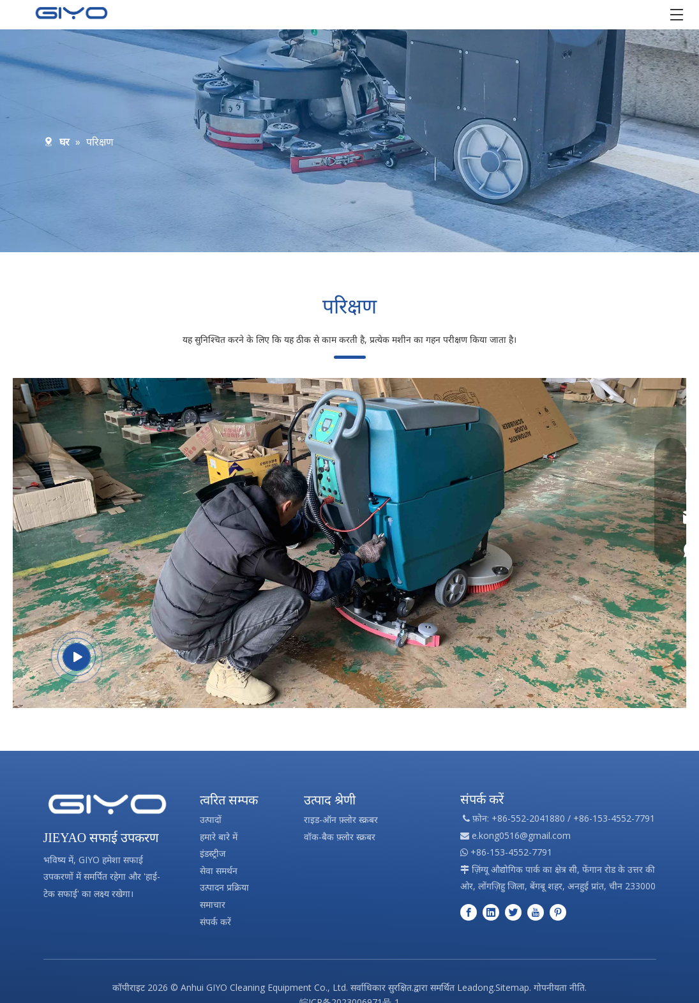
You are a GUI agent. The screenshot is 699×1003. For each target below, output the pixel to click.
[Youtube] (535, 912)
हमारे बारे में (218, 837)
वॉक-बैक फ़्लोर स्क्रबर (339, 837)
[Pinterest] (558, 912)
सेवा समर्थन (218, 870)
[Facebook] (468, 912)
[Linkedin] (491, 912)
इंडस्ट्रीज (212, 853)
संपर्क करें (215, 922)
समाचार (212, 904)
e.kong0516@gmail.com (521, 835)
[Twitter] (513, 912)
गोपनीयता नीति (559, 987)
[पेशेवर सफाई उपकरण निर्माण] (107, 804)
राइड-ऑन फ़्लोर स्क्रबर (341, 819)
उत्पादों (211, 819)
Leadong (475, 987)
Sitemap (512, 987)
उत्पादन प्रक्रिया (224, 887)
